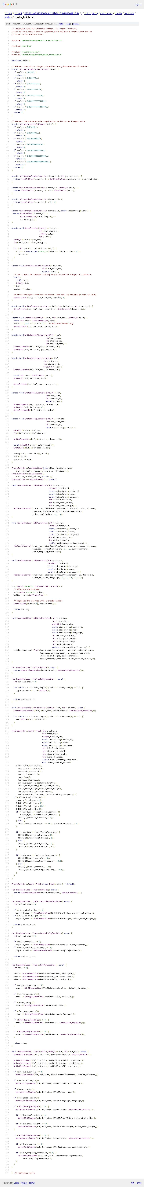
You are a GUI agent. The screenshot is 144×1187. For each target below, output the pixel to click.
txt (132, 1183)
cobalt (8, 13)
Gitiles (16, 1183)
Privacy (24, 1183)
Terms (32, 1183)
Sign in (138, 4)
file (61, 24)
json (139, 1183)
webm (8, 17)
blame (76, 24)
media (118, 13)
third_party (91, 13)
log (68, 24)
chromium (106, 13)
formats (129, 13)
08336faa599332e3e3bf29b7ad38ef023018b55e (51, 13)
